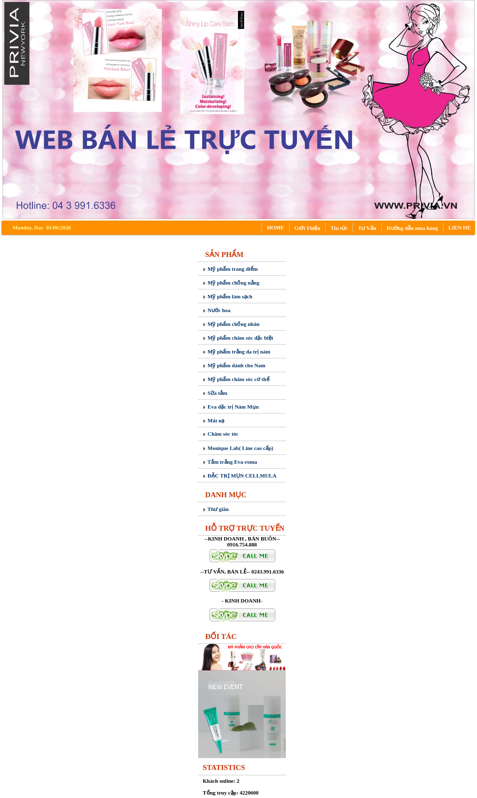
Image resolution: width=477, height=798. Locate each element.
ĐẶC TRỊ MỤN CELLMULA (239, 476)
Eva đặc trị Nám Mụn (231, 407)
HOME (275, 227)
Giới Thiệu (308, 228)
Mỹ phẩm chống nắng (231, 283)
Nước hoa (216, 310)
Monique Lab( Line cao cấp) (238, 448)
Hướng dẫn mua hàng (412, 228)
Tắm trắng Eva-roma (230, 462)
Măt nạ (213, 420)
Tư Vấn (367, 228)
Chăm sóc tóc (220, 434)
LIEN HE (459, 227)
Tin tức (339, 228)
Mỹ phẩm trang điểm (230, 269)
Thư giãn (216, 509)
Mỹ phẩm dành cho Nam (234, 365)
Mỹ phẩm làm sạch (227, 296)
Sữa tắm (215, 393)
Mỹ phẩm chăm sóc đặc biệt (238, 338)
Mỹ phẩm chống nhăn (231, 324)
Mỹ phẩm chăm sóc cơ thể (236, 379)
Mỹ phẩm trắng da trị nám (236, 351)
